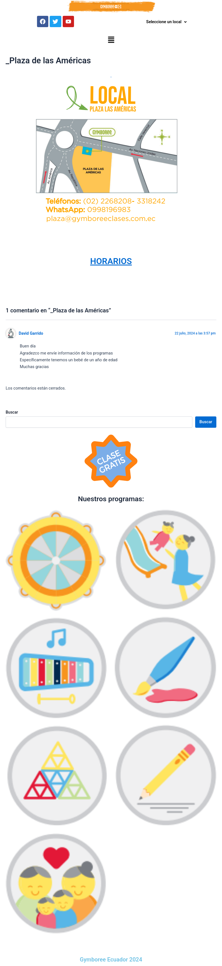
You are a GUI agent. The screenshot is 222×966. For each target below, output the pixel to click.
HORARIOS (111, 262)
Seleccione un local (166, 22)
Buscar (12, 413)
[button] (111, 42)
